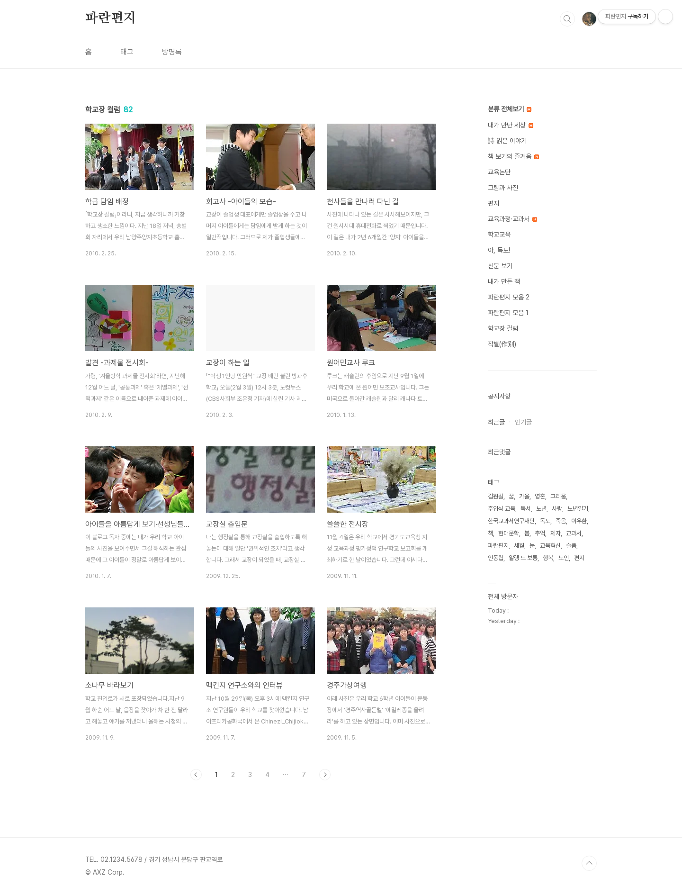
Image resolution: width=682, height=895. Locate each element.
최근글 (496, 422)
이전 (196, 774)
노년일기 (577, 508)
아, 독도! (499, 250)
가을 (524, 496)
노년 (541, 508)
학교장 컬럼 (503, 328)
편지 (493, 203)
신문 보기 (500, 266)
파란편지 (110, 18)
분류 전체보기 (509, 109)
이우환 (579, 520)
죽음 (561, 520)
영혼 (540, 496)
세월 (519, 545)
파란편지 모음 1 (508, 312)
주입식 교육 (501, 508)
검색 (567, 19)
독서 (525, 508)
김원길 (495, 496)
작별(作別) (502, 344)
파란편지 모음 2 (508, 297)
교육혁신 (550, 545)
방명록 (172, 51)
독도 (545, 520)
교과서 (574, 533)
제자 (555, 533)
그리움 (558, 496)
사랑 (557, 508)
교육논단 (499, 172)
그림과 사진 (503, 187)
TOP (589, 863)
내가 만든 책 (504, 281)
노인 (563, 557)
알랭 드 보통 (523, 557)
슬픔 (571, 545)
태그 (127, 51)
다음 (325, 774)
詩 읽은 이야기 (507, 141)
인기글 (523, 422)
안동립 (495, 557)
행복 (548, 557)
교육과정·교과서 (512, 219)
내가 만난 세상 (510, 125)
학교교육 (499, 234)
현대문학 (508, 533)
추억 (540, 533)
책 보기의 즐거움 (513, 156)
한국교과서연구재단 (511, 520)
